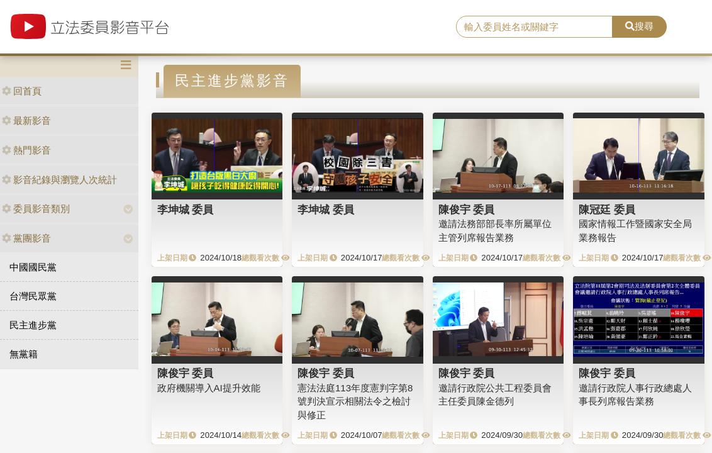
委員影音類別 (36, 208)
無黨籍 (23, 354)
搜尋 (639, 26)
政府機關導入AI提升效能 (208, 388)
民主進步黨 (33, 325)
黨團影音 (26, 238)
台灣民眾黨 (33, 296)
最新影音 (26, 120)
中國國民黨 (33, 267)
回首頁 (22, 91)
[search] (534, 27)
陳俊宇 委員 (466, 209)
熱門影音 (26, 150)
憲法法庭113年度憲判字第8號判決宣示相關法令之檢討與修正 (355, 401)
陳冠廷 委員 (607, 209)
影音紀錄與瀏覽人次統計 (59, 179)
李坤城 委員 (185, 209)
